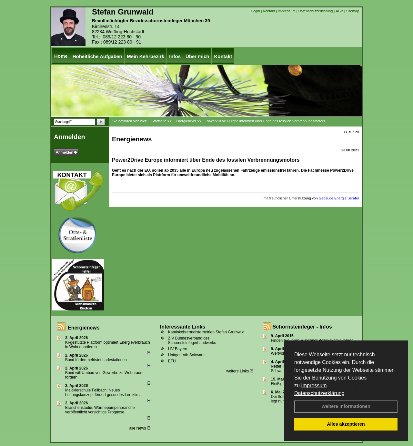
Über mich (197, 56)
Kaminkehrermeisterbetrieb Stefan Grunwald (206, 332)
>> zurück (351, 132)
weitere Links (239, 371)
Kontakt (269, 11)
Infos (175, 56)
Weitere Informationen (345, 406)
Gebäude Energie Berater (339, 198)
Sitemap (352, 11)
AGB (339, 11)
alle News (139, 428)
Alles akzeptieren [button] (346, 424)
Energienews (84, 327)
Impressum (314, 385)
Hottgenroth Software (186, 355)
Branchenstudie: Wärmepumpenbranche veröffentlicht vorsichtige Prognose (100, 409)
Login (255, 11)
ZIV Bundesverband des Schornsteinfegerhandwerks (192, 340)
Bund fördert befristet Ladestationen (96, 360)
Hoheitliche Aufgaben (97, 56)
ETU (172, 361)
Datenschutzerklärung (319, 393)
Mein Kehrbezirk (145, 56)
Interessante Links (183, 326)
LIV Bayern (177, 349)
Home (61, 56)
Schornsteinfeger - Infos (302, 326)
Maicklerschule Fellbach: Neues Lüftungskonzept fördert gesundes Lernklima (103, 392)
